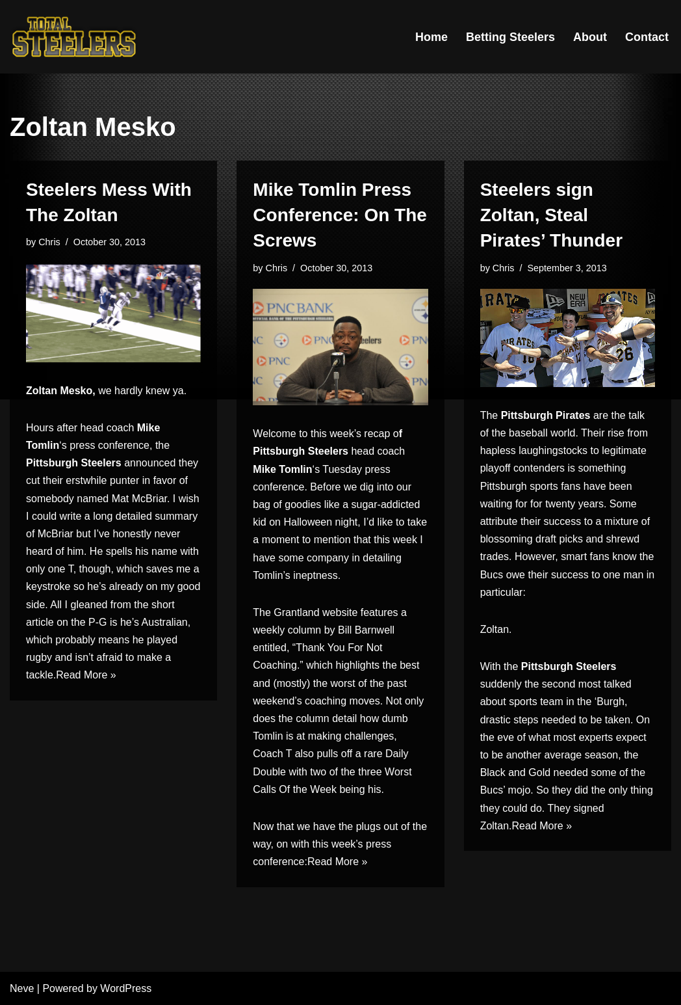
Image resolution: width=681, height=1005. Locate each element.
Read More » (86, 674)
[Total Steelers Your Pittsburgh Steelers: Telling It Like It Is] (75, 37)
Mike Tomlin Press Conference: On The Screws (340, 215)
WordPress (125, 988)
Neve (22, 988)
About (590, 37)
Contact (647, 37)
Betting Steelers (510, 37)
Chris (49, 242)
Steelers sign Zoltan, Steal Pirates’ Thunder (551, 215)
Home (431, 37)
